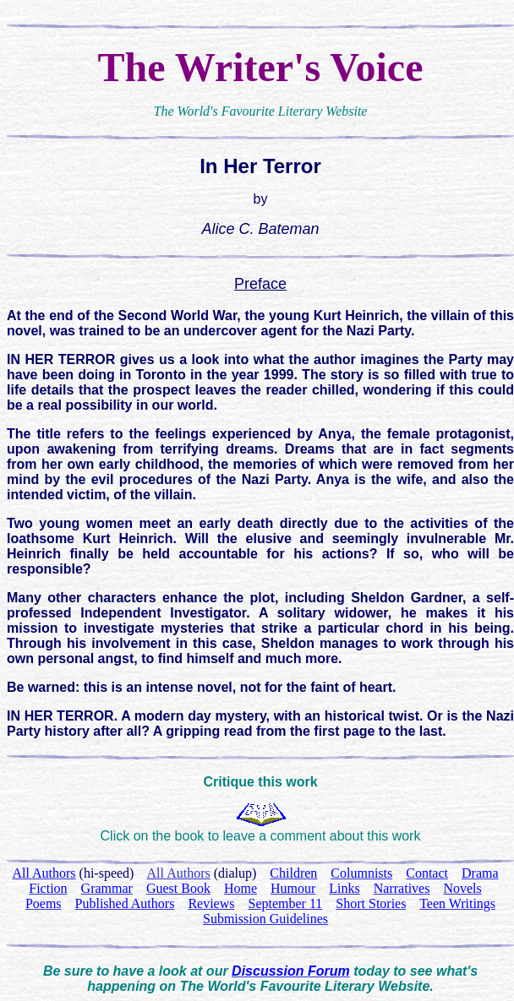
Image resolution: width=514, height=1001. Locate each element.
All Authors (179, 873)
